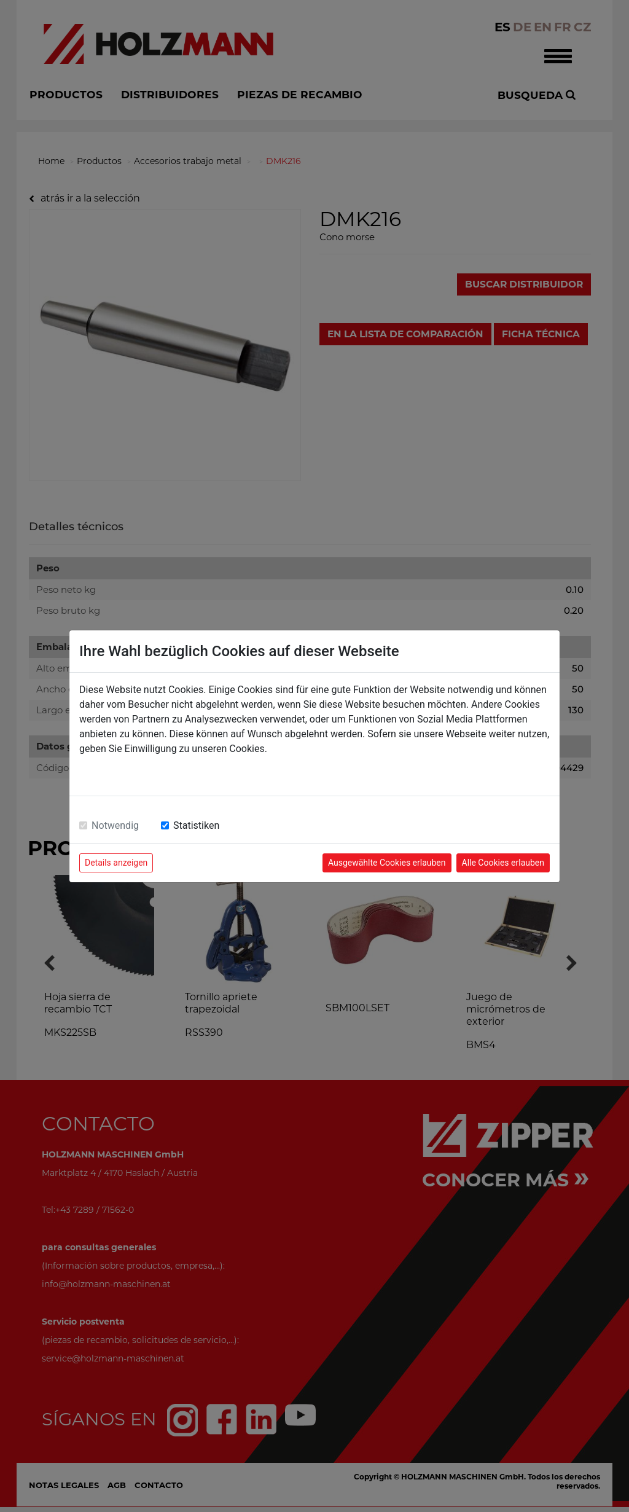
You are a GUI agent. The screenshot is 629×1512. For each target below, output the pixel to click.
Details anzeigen (116, 863)
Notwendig (115, 825)
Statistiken (196, 825)
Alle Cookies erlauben (503, 863)
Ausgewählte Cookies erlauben (387, 863)
